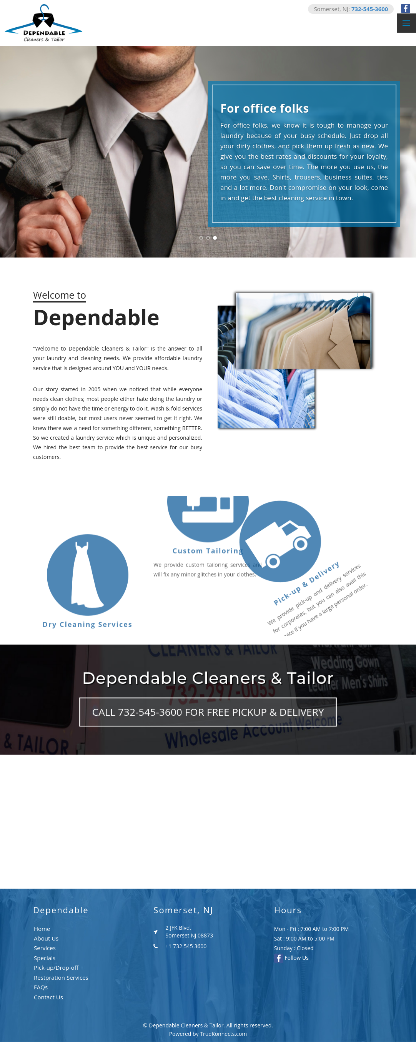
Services (45, 948)
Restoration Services (61, 977)
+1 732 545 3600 (185, 946)
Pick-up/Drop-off (56, 967)
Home (42, 928)
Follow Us (291, 957)
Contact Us (48, 997)
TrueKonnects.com (223, 1033)
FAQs (41, 987)
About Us (46, 938)
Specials (44, 958)
